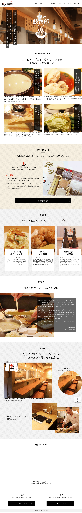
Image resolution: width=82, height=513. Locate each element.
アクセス (69, 3)
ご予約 (74, 3)
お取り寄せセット (44, 3)
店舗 (64, 3)
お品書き (53, 3)
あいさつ (59, 3)
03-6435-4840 (42, 483)
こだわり (36, 3)
